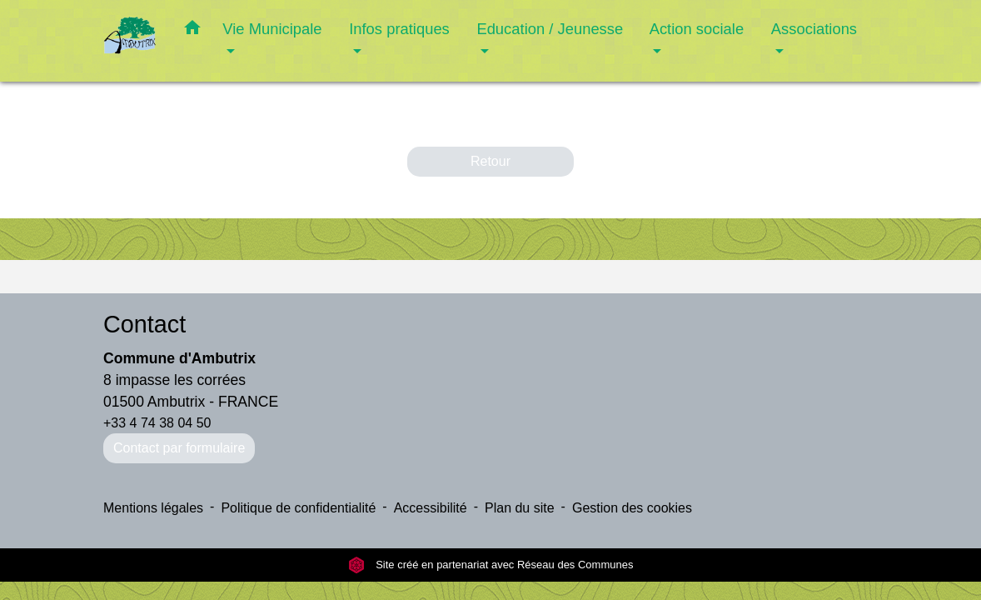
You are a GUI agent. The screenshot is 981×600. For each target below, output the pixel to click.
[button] (192, 31)
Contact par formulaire (179, 448)
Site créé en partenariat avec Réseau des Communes (491, 564)
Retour (490, 161)
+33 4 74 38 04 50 (157, 423)
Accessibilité (430, 508)
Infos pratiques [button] (399, 29)
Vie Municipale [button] (271, 29)
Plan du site (520, 508)
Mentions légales (153, 508)
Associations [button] (814, 29)
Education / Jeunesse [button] (549, 29)
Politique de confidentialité (298, 508)
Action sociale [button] (697, 29)
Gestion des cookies (632, 508)
